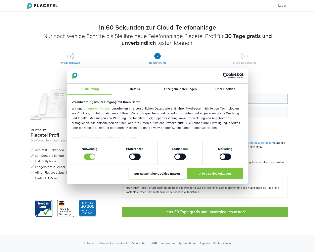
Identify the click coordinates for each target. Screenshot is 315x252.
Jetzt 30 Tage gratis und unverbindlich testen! (205, 212)
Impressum (168, 243)
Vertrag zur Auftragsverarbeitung (254, 142)
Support (205, 243)
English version (222, 243)
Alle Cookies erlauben (215, 173)
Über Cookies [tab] (225, 89)
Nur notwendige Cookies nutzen (157, 173)
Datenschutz (140, 243)
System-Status (187, 243)
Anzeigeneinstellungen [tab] (180, 89)
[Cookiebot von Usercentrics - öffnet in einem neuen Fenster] (225, 76)
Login (282, 6)
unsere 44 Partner (97, 108)
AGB (154, 243)
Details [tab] (135, 89)
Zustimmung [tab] (90, 89)
